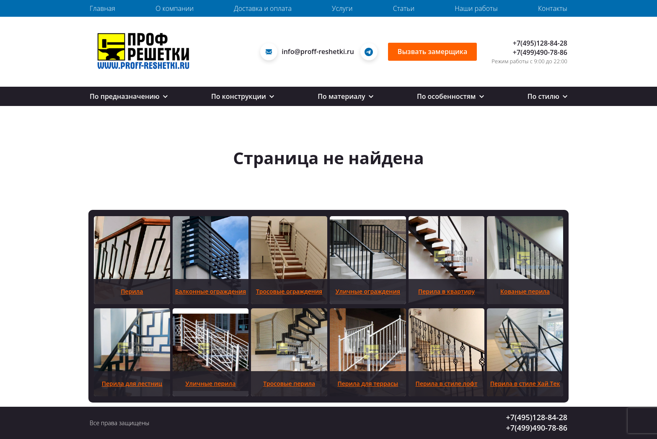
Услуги (342, 8)
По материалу (345, 96)
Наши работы (476, 8)
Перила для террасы (367, 383)
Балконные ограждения (210, 291)
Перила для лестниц (132, 383)
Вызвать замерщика (432, 51)
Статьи (403, 8)
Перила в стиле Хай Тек (525, 383)
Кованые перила (525, 291)
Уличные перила (211, 383)
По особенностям (450, 96)
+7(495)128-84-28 (540, 43)
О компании (174, 8)
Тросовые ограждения (289, 291)
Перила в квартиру (446, 291)
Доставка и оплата (263, 8)
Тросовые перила (289, 383)
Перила (132, 291)
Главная (102, 8)
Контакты (552, 8)
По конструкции (242, 96)
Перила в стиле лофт (447, 383)
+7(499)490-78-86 (540, 52)
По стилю (547, 96)
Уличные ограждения (368, 291)
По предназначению (129, 96)
